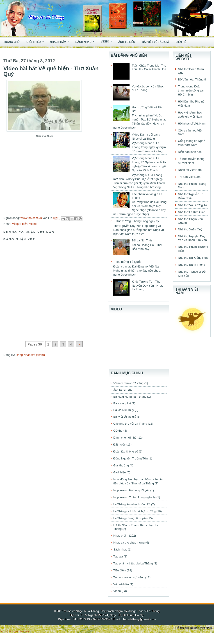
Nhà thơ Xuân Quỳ (190, 229)
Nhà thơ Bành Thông (191, 264)
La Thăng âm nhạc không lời (131, 504)
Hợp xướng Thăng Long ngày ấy (134, 497)
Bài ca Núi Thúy (142, 240)
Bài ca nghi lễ (122, 403)
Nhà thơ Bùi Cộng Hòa (193, 257)
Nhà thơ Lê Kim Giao (191, 212)
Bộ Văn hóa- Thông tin (192, 79)
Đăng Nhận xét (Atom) (30, 355)
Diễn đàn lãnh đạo (190, 152)
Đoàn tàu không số (125, 451)
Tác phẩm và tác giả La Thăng (133, 563)
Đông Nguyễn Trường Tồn (130, 458)
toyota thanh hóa (20, 631)
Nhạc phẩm (61, 41)
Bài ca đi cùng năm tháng (129, 396)
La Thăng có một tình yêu (130, 518)
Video (108, 40)
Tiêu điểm (119, 570)
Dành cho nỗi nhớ (125, 437)
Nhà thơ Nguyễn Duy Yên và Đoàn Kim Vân (192, 238)
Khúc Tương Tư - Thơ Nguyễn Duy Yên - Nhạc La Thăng (147, 285)
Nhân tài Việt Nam (190, 170)
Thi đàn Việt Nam (189, 176)
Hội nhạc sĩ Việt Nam (191, 123)
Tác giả (118, 556)
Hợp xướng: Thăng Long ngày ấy (137, 221)
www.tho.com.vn (31, 218)
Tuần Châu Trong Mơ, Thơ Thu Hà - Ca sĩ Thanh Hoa (149, 67)
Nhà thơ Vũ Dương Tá (192, 205)
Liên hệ (181, 42)
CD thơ (118, 430)
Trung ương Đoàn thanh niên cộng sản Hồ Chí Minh (191, 90)
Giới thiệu (36, 41)
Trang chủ (11, 42)
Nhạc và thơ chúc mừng (129, 542)
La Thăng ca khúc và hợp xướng (134, 511)
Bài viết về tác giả (155, 42)
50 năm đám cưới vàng (128, 383)
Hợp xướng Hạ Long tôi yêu (131, 490)
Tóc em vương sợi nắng (128, 577)
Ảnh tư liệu (126, 42)
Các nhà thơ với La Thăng (130, 423)
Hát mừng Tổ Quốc (128, 261)
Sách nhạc (86, 41)
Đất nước (119, 444)
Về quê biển (19, 223)
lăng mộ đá (5, 631)
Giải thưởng (121, 465)
